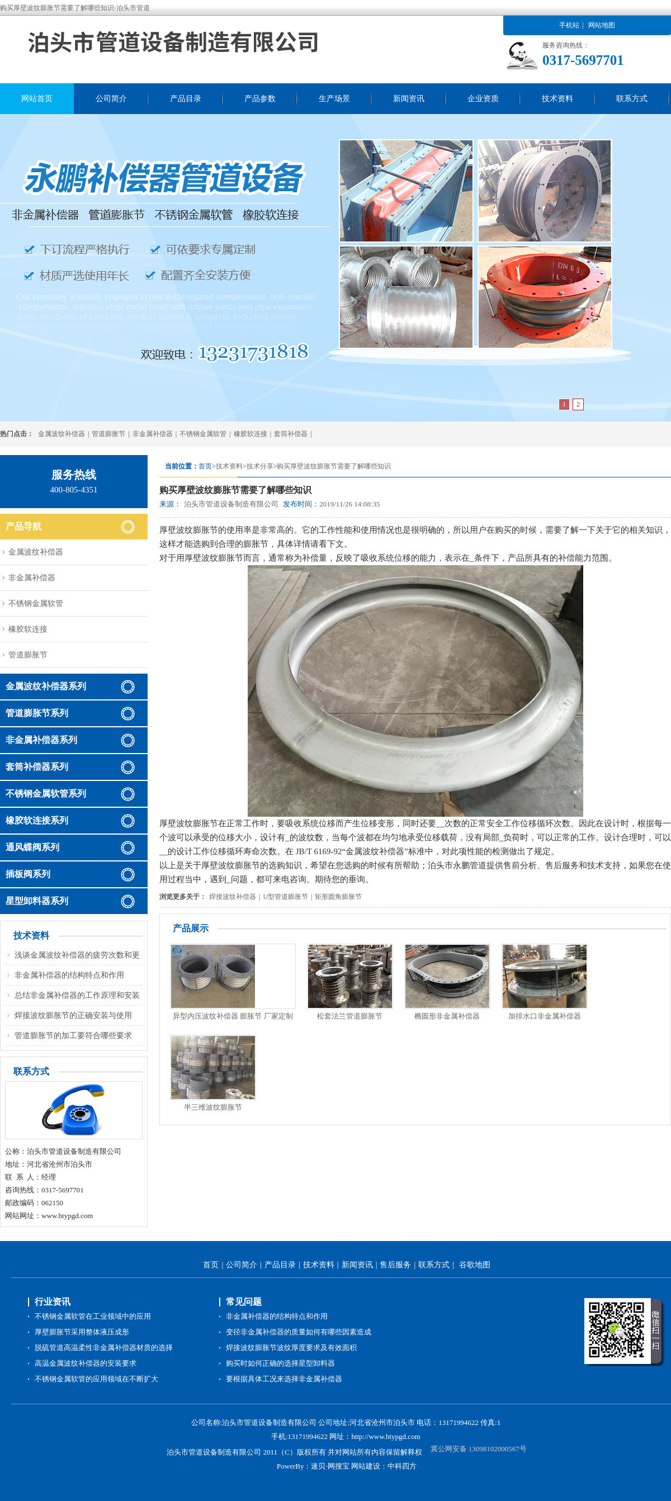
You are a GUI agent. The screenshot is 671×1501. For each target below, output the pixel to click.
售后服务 (395, 1265)
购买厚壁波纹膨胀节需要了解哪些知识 (334, 466)
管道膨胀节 (108, 434)
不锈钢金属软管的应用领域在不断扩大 (96, 1379)
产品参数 (260, 98)
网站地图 (601, 25)
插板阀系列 (28, 874)
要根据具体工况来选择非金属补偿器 (284, 1379)
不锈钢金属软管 (202, 434)
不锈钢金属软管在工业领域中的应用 (93, 1316)
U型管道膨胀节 (285, 897)
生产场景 (334, 98)
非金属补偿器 (153, 434)
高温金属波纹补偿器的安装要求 (85, 1363)
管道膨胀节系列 (37, 713)
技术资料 (557, 98)
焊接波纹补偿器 (232, 897)
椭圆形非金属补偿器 (447, 1016)
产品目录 (185, 98)
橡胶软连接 (250, 434)
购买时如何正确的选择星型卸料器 (280, 1363)
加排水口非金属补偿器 (544, 1016)
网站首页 (37, 98)
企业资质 (483, 98)
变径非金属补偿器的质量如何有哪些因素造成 (298, 1332)
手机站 (569, 25)
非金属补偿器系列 (41, 740)
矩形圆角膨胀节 (338, 897)
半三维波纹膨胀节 (213, 1107)
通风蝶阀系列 (32, 847)
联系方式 (632, 98)
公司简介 (111, 98)
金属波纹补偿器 (61, 434)
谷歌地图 (474, 1265)
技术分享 (260, 466)
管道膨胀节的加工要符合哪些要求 (73, 1035)
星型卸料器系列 (37, 901)
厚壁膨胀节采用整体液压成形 (82, 1332)
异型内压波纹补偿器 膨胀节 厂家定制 (233, 1016)
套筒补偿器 (291, 434)
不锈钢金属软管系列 (46, 793)
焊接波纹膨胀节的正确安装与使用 (73, 1015)
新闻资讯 (408, 98)
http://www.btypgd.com (385, 1436)
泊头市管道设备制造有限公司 (231, 504)
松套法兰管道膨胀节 (349, 1016)
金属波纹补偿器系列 (46, 686)
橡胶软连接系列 (37, 820)
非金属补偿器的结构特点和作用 (69, 975)
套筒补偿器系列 (37, 766)
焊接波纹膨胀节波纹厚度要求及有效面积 (291, 1347)
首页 (211, 1265)
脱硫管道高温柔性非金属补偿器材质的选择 (104, 1347)
